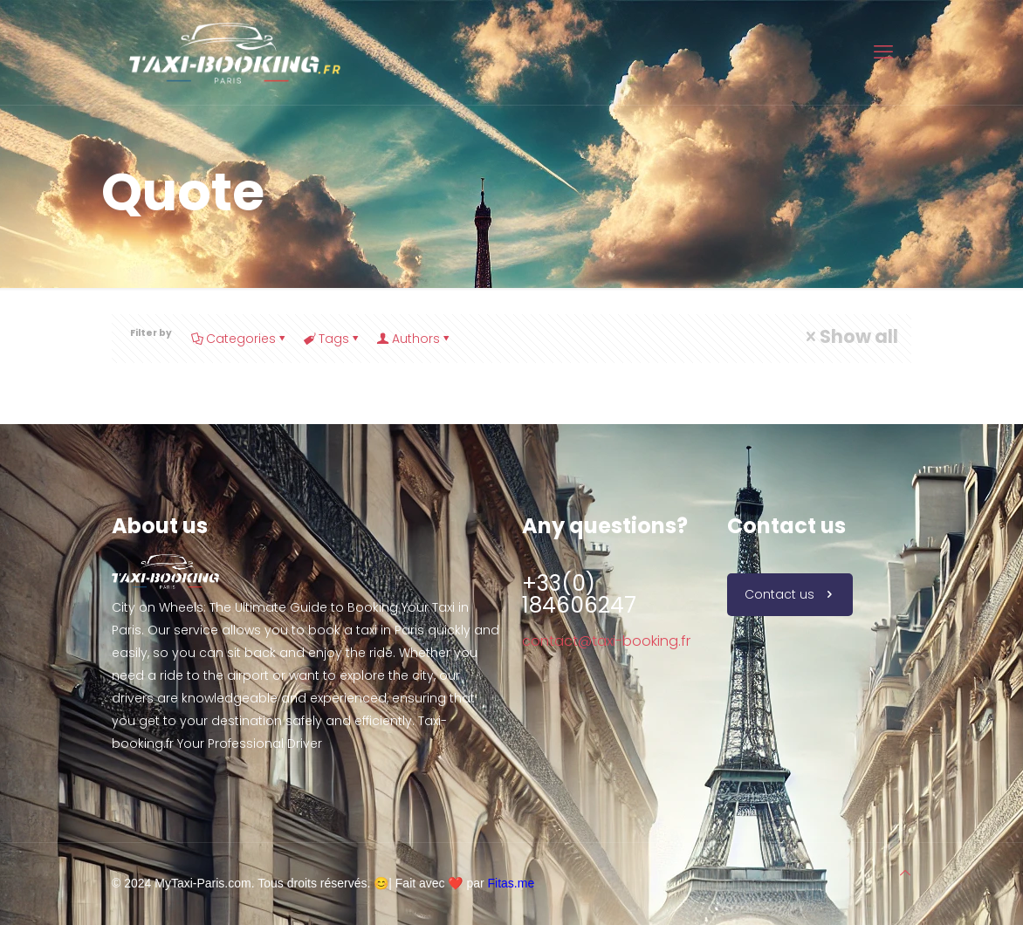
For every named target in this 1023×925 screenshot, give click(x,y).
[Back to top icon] (905, 872)
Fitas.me (511, 883)
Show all (849, 336)
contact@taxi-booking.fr (606, 641)
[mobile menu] (883, 52)
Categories (239, 338)
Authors (414, 338)
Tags (332, 338)
